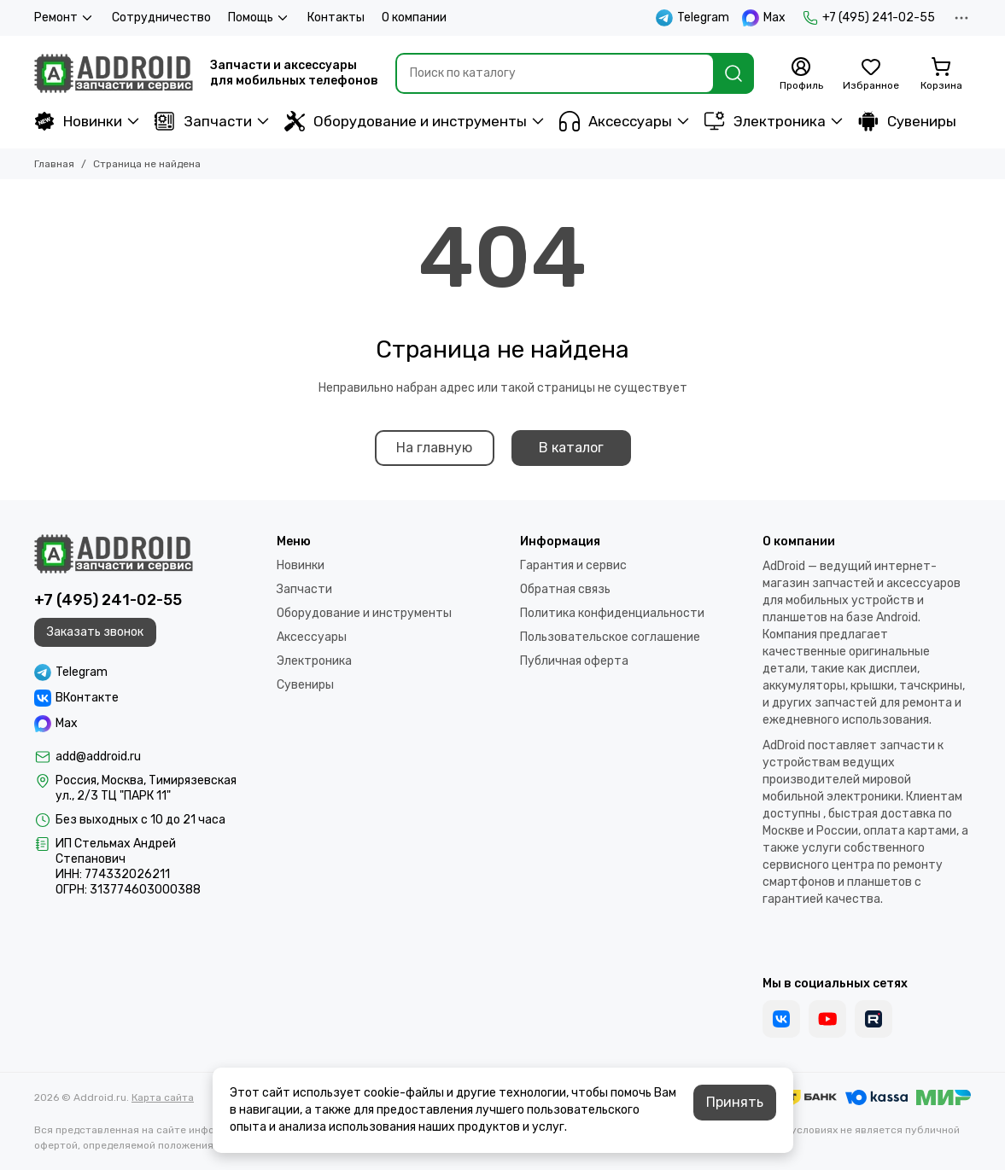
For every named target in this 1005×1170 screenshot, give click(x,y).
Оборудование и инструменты (405, 121)
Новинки (78, 121)
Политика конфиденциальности (612, 613)
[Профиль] (801, 74)
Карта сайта (162, 1097)
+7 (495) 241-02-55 (869, 18)
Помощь (259, 18)
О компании (414, 17)
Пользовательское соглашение (610, 637)
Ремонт (64, 18)
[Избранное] (871, 74)
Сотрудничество (161, 17)
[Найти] (733, 73)
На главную (434, 447)
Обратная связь (565, 589)
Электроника (765, 121)
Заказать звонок (95, 632)
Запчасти (203, 121)
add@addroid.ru (98, 756)
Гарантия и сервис (573, 565)
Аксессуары (615, 121)
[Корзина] (941, 74)
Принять (734, 1102)
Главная (54, 164)
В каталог (571, 447)
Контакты (336, 17)
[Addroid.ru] (113, 73)
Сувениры (907, 121)
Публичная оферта (574, 661)
